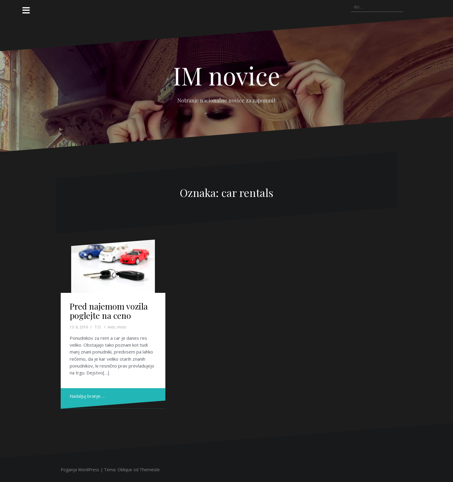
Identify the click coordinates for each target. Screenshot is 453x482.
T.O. (98, 327)
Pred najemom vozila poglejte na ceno (109, 311)
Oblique (125, 469)
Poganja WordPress (80, 469)
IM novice (226, 75)
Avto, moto (117, 327)
